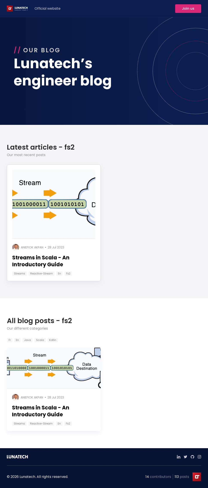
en (59, 273)
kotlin (52, 340)
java (27, 340)
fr (10, 340)
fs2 (68, 273)
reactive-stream (41, 273)
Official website (48, 8)
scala (40, 340)
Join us (188, 8)
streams (19, 273)
